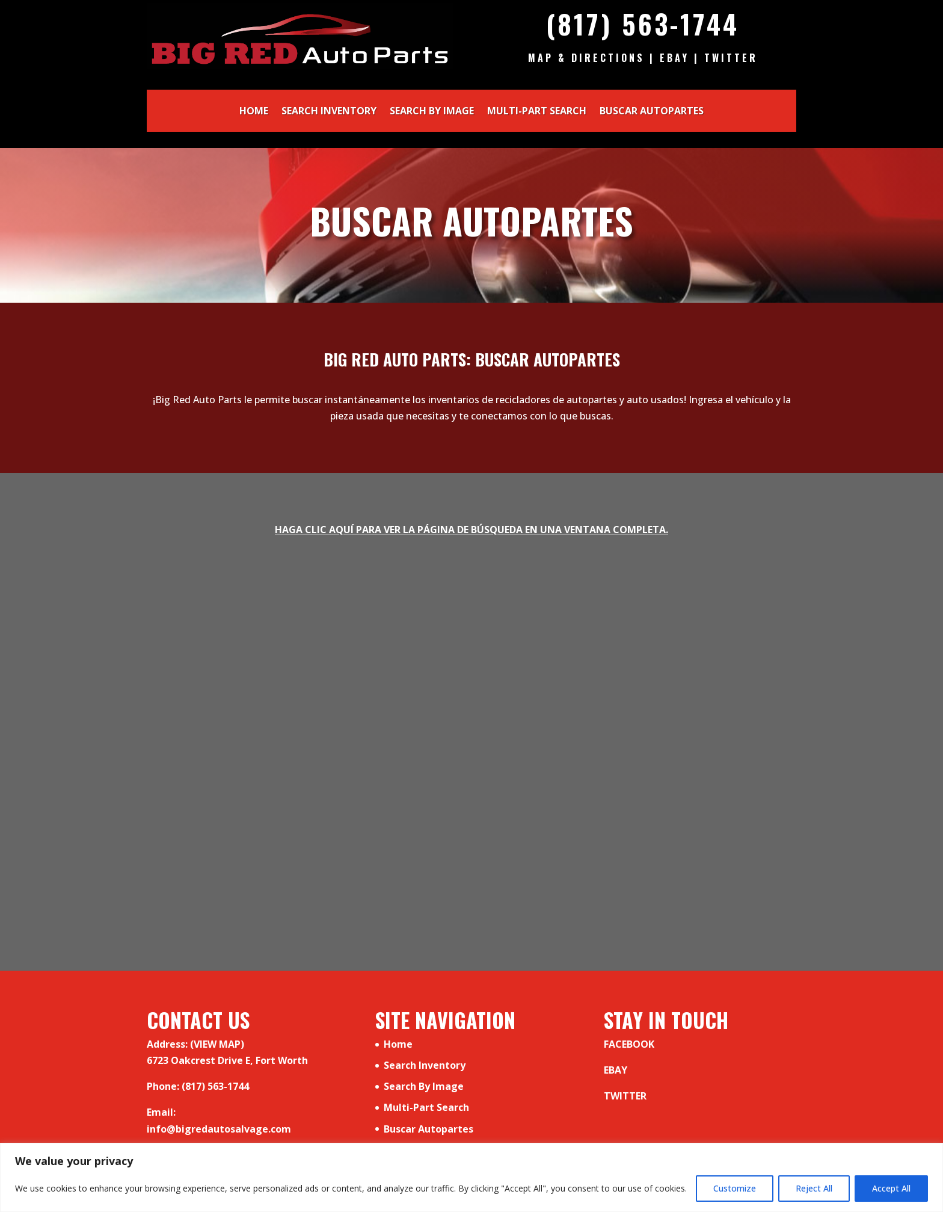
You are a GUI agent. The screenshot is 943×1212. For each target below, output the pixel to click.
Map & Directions (586, 58)
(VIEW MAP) (217, 1044)
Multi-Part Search (536, 112)
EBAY (615, 1070)
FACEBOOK (629, 1044)
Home (253, 112)
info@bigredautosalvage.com (219, 1129)
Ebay (674, 58)
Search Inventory (328, 112)
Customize (734, 1188)
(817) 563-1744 (642, 23)
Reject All (814, 1188)
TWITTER (625, 1095)
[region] (471, 1177)
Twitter (731, 58)
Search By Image (432, 112)
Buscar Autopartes (652, 112)
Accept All (891, 1188)
